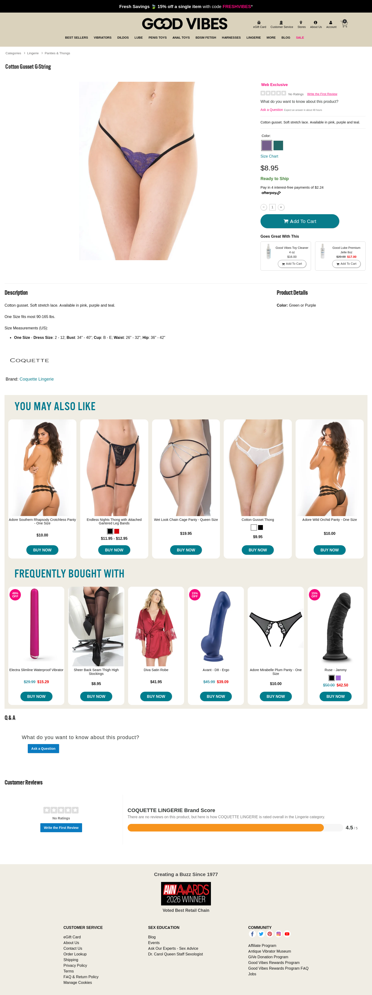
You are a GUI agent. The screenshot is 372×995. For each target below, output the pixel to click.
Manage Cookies (77, 982)
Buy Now (42, 550)
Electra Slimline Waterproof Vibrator (36, 670)
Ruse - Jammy (336, 670)
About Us (71, 942)
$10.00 (42, 535)
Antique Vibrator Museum (269, 951)
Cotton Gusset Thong (258, 520)
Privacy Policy (75, 965)
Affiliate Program (262, 945)
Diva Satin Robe (156, 670)
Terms (68, 971)
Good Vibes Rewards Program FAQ (278, 968)
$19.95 (186, 533)
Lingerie (33, 53)
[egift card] (259, 25)
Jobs (252, 974)
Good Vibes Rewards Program (274, 962)
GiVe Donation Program (268, 956)
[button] (267, 145)
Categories (13, 53)
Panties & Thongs (57, 53)
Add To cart (300, 221)
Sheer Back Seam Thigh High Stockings (96, 672)
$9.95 (258, 536)
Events (154, 942)
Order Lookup (75, 954)
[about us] (315, 25)
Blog (152, 937)
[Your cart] (344, 24)
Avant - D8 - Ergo (216, 670)
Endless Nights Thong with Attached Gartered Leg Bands (114, 522)
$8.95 (96, 683)
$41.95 (156, 681)
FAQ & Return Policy (80, 976)
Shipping (70, 959)
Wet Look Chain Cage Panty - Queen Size (186, 520)
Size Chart (269, 156)
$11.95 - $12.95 (114, 538)
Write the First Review (322, 94)
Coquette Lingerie (37, 379)
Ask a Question (271, 110)
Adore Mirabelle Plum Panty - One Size (276, 672)
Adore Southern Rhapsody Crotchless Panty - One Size (42, 522)
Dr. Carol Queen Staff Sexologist (175, 954)
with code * (186, 6)
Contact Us (72, 948)
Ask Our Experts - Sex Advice (173, 948)
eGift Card (72, 937)
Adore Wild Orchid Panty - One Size (329, 520)
